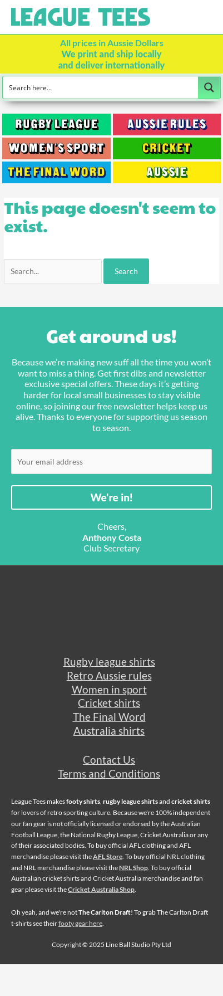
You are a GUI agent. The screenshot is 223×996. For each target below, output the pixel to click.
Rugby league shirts (109, 661)
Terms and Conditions (109, 773)
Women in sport (109, 689)
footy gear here (80, 923)
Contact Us (109, 759)
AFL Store (107, 856)
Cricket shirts (109, 702)
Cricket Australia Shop (101, 889)
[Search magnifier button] (209, 87)
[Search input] (101, 87)
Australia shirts (109, 730)
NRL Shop (133, 867)
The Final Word (109, 716)
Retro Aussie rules (109, 675)
